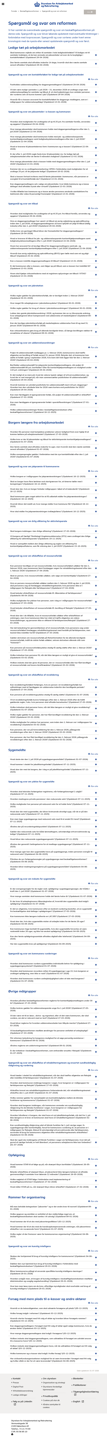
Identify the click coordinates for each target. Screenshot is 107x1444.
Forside (14, 11)
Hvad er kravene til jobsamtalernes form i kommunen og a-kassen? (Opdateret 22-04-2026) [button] (53, 147)
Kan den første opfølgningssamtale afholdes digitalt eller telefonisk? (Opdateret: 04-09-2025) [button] (53, 937)
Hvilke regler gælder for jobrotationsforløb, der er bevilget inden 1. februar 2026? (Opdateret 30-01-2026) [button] (53, 296)
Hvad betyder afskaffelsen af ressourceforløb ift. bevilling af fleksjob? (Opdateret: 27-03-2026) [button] (53, 609)
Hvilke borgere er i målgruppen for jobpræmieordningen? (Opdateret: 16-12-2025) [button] (53, 476)
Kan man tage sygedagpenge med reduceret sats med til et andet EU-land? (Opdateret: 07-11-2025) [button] (53, 820)
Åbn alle (93, 79)
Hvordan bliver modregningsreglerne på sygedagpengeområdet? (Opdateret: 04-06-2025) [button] (53, 867)
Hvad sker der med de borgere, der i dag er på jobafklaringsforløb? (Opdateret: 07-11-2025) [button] (53, 770)
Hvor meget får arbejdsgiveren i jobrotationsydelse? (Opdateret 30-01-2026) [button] (53, 303)
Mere (89, 12)
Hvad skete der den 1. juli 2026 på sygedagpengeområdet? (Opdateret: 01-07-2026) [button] (53, 759)
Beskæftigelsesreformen (29, 11)
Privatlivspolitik (50, 1396)
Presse (16, 1382)
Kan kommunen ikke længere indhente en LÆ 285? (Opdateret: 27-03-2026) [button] (53, 916)
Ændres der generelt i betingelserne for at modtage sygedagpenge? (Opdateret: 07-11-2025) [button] (53, 845)
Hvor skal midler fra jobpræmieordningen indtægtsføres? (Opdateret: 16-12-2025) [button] (53, 511)
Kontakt (16, 1378)
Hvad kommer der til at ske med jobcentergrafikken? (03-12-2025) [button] (53, 1221)
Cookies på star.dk (51, 1400)
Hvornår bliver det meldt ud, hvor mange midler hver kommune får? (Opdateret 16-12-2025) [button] (53, 505)
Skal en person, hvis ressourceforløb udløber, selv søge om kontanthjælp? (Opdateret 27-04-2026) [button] (53, 576)
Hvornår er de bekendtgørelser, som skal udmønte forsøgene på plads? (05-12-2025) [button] (53, 1308)
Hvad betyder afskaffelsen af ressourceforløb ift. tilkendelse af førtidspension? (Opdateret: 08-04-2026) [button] (53, 594)
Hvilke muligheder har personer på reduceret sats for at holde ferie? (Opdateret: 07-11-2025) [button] (53, 805)
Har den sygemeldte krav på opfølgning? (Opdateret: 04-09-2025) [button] (53, 944)
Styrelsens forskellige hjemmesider (52, 1388)
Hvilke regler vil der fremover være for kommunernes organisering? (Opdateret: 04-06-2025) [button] (53, 1235)
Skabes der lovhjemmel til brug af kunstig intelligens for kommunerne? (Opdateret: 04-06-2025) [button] (53, 1257)
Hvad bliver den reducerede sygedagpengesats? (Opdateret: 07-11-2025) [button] (53, 839)
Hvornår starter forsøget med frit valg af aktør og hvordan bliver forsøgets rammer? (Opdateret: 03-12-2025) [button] (53, 1319)
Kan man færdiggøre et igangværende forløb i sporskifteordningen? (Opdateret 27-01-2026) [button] (53, 403)
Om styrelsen (49, 1378)
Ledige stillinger (20, 1395)
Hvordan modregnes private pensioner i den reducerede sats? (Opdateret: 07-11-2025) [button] (53, 799)
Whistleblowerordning (23, 1391)
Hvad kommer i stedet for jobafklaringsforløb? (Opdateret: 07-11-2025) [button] (53, 764)
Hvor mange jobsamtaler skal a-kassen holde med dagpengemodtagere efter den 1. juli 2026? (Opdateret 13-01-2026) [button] (53, 162)
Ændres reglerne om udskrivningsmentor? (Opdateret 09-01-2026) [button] (53, 1045)
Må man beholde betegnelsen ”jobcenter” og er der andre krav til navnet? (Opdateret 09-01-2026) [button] (53, 1207)
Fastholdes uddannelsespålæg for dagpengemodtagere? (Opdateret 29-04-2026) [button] (53, 84)
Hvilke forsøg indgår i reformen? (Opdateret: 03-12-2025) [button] (53, 1313)
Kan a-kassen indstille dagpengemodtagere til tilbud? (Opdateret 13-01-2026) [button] (53, 261)
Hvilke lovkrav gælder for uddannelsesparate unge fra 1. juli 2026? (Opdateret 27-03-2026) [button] (53, 1009)
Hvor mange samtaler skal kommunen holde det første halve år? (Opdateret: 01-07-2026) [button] (53, 896)
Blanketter (78, 1378)
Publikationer (79, 1385)
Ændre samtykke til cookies (51, 1405)
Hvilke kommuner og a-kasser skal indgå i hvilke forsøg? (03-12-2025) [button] (53, 1353)
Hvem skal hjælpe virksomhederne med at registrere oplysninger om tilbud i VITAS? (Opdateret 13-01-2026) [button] (53, 274)
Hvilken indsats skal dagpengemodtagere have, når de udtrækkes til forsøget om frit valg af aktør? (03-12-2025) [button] (53, 1347)
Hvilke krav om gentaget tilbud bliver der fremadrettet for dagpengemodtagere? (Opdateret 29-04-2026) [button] (53, 232)
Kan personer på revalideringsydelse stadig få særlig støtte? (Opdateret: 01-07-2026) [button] (53, 694)
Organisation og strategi (54, 1382)
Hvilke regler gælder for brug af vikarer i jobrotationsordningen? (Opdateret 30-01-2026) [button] (53, 308)
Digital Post (18, 1386)
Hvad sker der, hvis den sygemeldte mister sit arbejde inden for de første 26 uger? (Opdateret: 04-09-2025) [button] (53, 922)
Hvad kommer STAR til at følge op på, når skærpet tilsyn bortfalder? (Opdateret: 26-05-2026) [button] (53, 1165)
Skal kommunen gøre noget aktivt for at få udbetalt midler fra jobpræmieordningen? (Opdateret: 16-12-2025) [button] (53, 497)
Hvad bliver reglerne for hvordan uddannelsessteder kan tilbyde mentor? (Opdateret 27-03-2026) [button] (53, 1024)
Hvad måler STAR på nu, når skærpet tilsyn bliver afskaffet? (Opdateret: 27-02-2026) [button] (53, 1187)
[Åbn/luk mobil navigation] (3, 4)
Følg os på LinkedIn (22, 1403)
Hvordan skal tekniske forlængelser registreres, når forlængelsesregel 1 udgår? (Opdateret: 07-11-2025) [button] (53, 792)
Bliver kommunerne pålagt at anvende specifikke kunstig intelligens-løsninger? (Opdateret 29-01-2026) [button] (53, 1272)
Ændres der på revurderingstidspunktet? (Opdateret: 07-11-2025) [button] (53, 826)
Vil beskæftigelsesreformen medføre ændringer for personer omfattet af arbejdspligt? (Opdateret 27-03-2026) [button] (53, 1031)
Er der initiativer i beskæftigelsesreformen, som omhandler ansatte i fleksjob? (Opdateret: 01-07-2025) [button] (53, 1051)
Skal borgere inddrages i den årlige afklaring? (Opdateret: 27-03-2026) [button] (53, 531)
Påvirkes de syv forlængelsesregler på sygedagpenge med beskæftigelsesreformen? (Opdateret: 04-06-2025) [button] (53, 860)
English (79, 1401)
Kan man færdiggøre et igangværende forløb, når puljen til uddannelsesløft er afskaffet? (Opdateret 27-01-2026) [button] (53, 396)
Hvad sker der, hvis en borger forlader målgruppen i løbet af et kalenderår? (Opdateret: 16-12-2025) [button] (53, 490)
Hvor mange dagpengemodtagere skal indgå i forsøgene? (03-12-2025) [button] (53, 1333)
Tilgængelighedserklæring (86, 1393)
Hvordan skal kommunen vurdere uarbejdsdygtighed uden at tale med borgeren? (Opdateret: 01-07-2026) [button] (53, 979)
